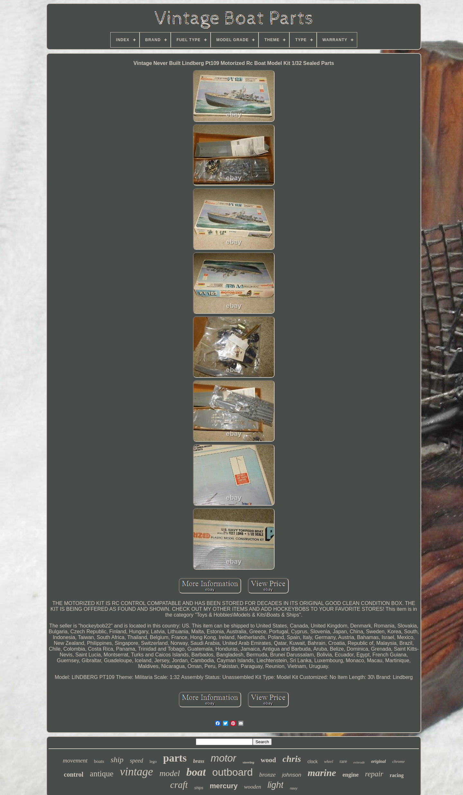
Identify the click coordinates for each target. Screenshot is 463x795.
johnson (291, 775)
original (378, 761)
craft (179, 785)
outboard (232, 772)
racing (397, 775)
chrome (398, 761)
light (276, 785)
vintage (136, 771)
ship (117, 759)
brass (198, 761)
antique (101, 773)
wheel (328, 761)
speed (136, 760)
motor (223, 758)
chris (292, 759)
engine (350, 775)
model (169, 773)
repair (374, 774)
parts (174, 758)
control (74, 774)
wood (268, 760)
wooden (252, 787)
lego (153, 761)
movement (75, 760)
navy (293, 788)
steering (248, 762)
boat (195, 772)
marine (322, 772)
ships (198, 788)
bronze (267, 774)
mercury (224, 786)
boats (99, 761)
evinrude (359, 762)
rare (343, 761)
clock (312, 761)
